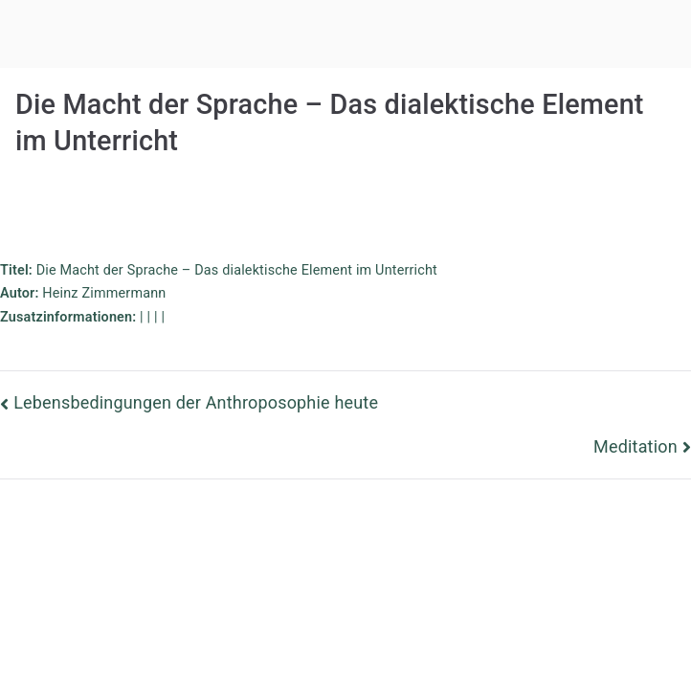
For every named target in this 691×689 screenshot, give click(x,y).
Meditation (635, 446)
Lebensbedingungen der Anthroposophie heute (195, 402)
